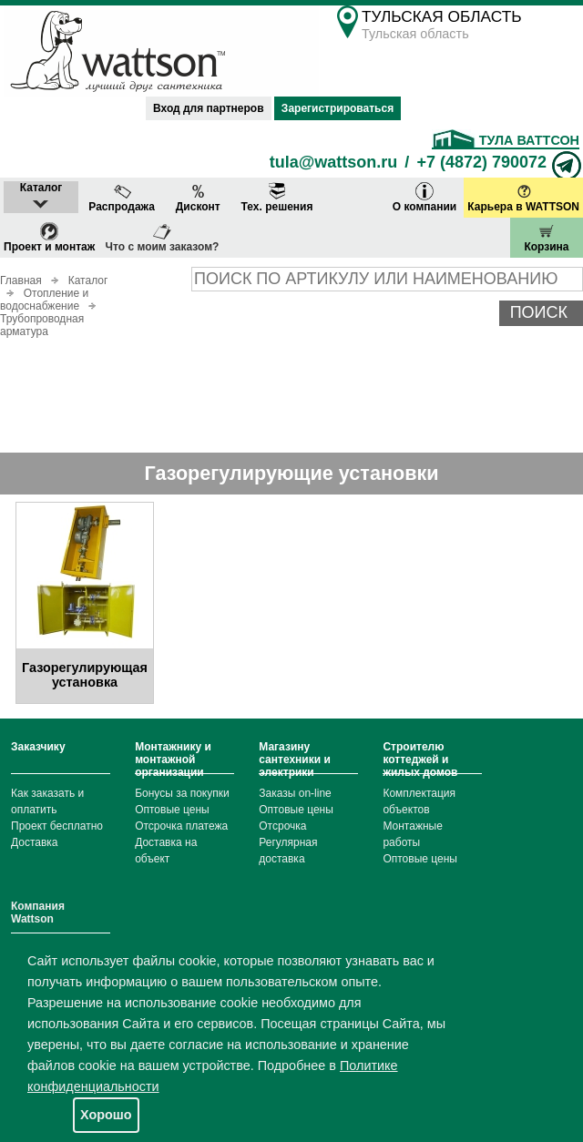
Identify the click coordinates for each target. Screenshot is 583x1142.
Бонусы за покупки (182, 793)
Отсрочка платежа (181, 826)
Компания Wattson (38, 912)
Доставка (34, 842)
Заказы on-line (295, 793)
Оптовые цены (172, 809)
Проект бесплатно (57, 826)
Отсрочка (282, 826)
